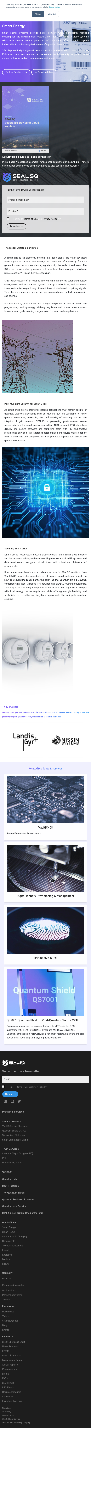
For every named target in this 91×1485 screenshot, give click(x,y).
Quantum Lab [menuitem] (10, 1179)
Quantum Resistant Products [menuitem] (18, 1199)
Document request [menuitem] (12, 1391)
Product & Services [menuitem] (13, 1112)
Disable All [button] (52, 14)
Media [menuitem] (6, 1373)
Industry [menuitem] (7, 1250)
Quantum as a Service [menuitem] (15, 1206)
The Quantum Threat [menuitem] (14, 1192)
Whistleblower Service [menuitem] (12, 1419)
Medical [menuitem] (7, 1259)
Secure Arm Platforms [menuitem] (14, 1135)
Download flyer (44, 72)
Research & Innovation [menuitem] (14, 1286)
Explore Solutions (16, 72)
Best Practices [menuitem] (11, 1186)
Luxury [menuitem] (6, 1263)
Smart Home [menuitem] (9, 1232)
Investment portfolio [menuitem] (13, 1400)
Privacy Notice (49, 218)
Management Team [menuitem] (12, 1359)
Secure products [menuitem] (12, 1122)
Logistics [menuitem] (7, 1254)
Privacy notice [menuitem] (8, 1415)
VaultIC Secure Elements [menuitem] (15, 1126)
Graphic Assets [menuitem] (10, 1321)
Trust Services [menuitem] (11, 1148)
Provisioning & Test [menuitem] (13, 1162)
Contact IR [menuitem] (8, 1395)
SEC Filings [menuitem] (9, 1382)
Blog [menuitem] (5, 1325)
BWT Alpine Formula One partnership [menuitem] (23, 1212)
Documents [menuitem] (9, 1312)
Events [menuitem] (6, 1330)
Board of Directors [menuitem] (12, 1355)
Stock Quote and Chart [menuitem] (14, 1342)
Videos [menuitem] (6, 1316)
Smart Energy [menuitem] (9, 1227)
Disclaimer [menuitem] (7, 1408)
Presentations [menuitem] (10, 1368)
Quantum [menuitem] (8, 1172)
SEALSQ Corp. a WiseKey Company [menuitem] (16, 1423)
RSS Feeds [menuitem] (8, 1386)
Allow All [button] (38, 14)
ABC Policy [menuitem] (7, 1412)
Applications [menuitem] (9, 1222)
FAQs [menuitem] (5, 1377)
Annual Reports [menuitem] (10, 1364)
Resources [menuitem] (9, 1307)
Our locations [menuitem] (9, 1291)
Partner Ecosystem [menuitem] (12, 1296)
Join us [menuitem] (6, 1300)
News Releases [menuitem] (11, 1346)
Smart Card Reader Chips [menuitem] (15, 1139)
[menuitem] (45, 1289)
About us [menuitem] (7, 1279)
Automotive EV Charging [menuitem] (15, 1236)
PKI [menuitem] (5, 1157)
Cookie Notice (54, 7)
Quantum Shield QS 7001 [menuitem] (15, 1131)
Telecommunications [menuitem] (13, 1245)
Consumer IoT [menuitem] (10, 1241)
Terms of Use (31, 218)
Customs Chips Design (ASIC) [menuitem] (18, 1153)
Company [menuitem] (8, 1274)
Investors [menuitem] (8, 1336)
